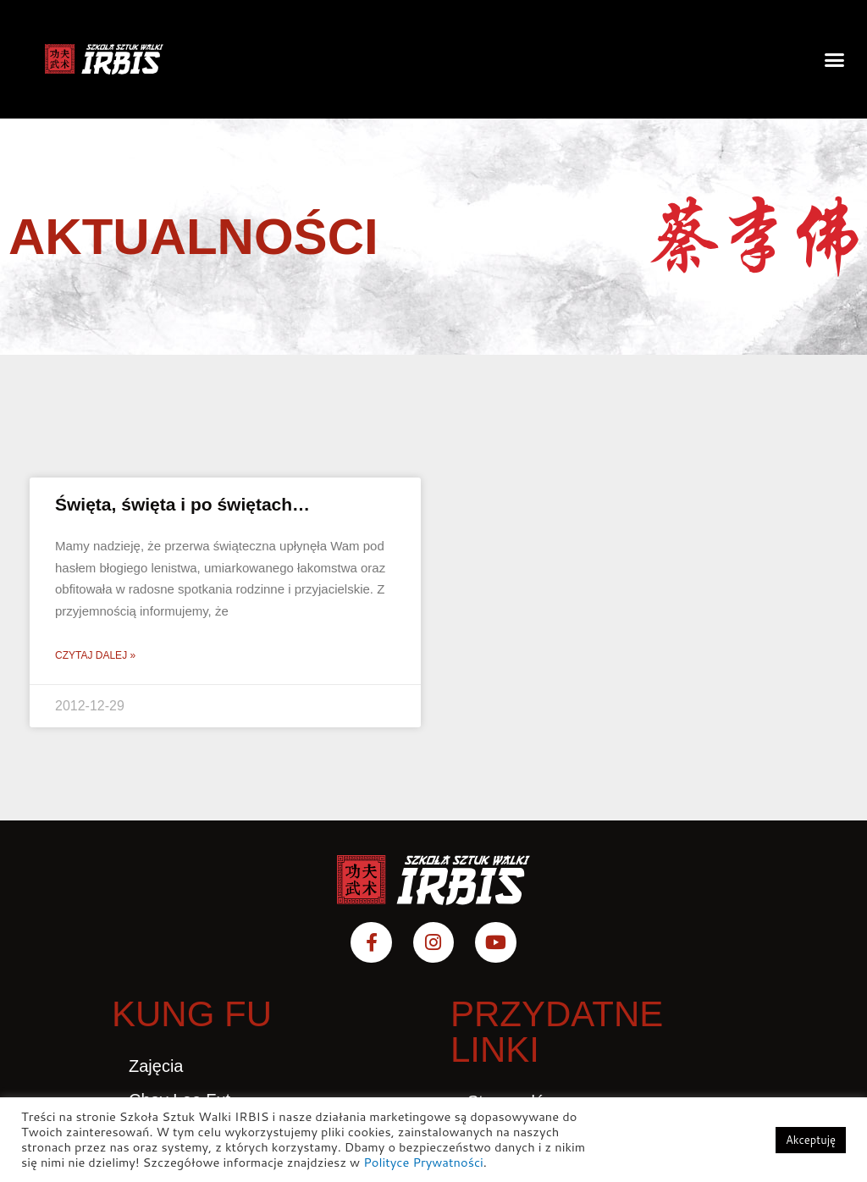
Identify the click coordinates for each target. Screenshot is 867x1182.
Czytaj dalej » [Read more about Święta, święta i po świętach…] (95, 655)
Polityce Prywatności (423, 1162)
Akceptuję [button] (811, 1139)
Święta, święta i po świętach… (182, 504)
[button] (834, 59)
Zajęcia (156, 1066)
